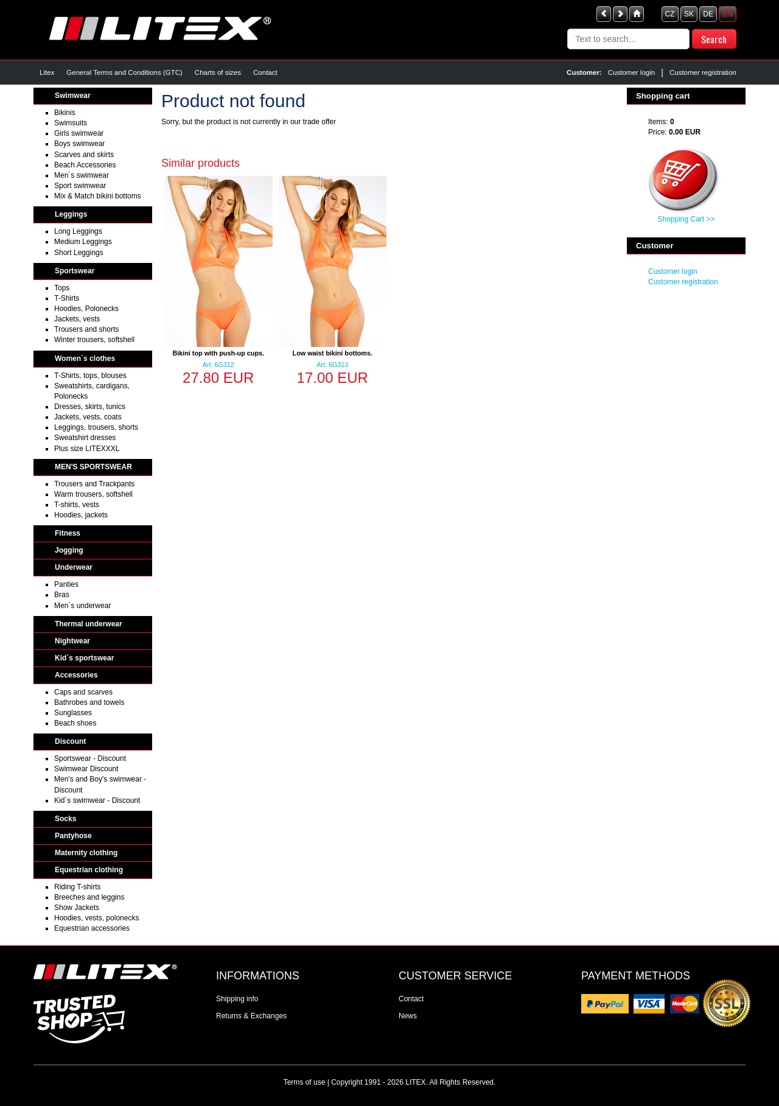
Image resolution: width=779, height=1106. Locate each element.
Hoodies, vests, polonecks (96, 918)
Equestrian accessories (92, 928)
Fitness (67, 533)
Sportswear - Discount (90, 758)
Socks (65, 818)
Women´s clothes (85, 358)
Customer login (631, 72)
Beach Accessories (85, 165)
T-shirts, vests (76, 504)
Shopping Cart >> (685, 219)
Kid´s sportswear (84, 658)
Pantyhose (73, 835)
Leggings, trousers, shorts (96, 427)
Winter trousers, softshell (94, 339)
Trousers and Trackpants (94, 484)
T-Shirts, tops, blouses (90, 375)
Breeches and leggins (89, 897)
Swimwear (73, 95)
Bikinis (64, 112)
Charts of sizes (218, 72)
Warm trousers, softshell (93, 494)
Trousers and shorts (86, 329)
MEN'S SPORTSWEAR (93, 467)
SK (689, 14)
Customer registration (702, 72)
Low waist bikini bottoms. (332, 353)
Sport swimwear (80, 185)
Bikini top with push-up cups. (218, 353)
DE (708, 14)
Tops (61, 288)
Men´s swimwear (81, 175)
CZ (670, 14)
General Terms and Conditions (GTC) (124, 72)
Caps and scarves (83, 692)
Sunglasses (73, 713)
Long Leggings (78, 231)
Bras (61, 594)
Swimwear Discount (86, 769)
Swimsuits (70, 123)
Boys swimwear (79, 143)
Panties (66, 584)
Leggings (71, 214)
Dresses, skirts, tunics (89, 406)
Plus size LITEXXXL (86, 448)
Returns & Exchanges (251, 1016)
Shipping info (237, 999)
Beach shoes (75, 723)
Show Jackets (76, 907)
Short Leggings (78, 252)
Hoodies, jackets (81, 515)
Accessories (76, 675)
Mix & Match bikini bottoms (97, 196)
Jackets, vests (77, 319)
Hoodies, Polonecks (86, 308)
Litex (47, 72)
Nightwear (72, 641)
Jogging (69, 550)
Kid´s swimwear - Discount (97, 800)
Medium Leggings (83, 241)
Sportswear (74, 271)
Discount (70, 741)
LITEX (415, 1082)
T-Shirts (66, 298)
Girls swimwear (78, 133)
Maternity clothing (86, 853)
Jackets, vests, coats (88, 417)
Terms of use (305, 1082)
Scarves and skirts (84, 154)
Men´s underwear (82, 605)
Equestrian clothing (89, 870)
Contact (265, 72)
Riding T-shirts (77, 887)
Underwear (74, 567)
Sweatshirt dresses (85, 437)
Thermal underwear (88, 624)
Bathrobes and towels (89, 702)
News (408, 1016)
